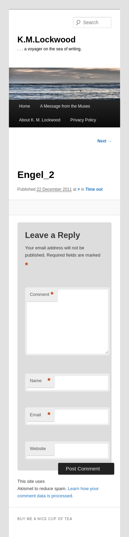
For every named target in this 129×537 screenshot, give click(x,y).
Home (24, 106)
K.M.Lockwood (47, 39)
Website (38, 448)
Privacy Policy (83, 120)
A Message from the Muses (65, 106)
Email (40, 415)
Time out (94, 189)
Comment (42, 295)
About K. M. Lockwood (39, 120)
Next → (104, 141)
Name (40, 381)
